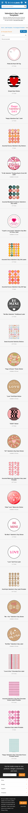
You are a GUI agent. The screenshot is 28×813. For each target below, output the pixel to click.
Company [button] (3, 792)
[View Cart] (25, 3)
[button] (2, 3)
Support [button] (3, 788)
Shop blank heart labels (18, 20)
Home (2, 27)
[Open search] (25, 6)
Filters (23, 31)
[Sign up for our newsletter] (10, 774)
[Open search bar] (6, 3)
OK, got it (23, 802)
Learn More (23, 806)
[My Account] (21, 3)
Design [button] (3, 784)
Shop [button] (2, 780)
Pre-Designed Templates (19, 27)
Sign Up (22, 774)
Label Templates (8, 27)
